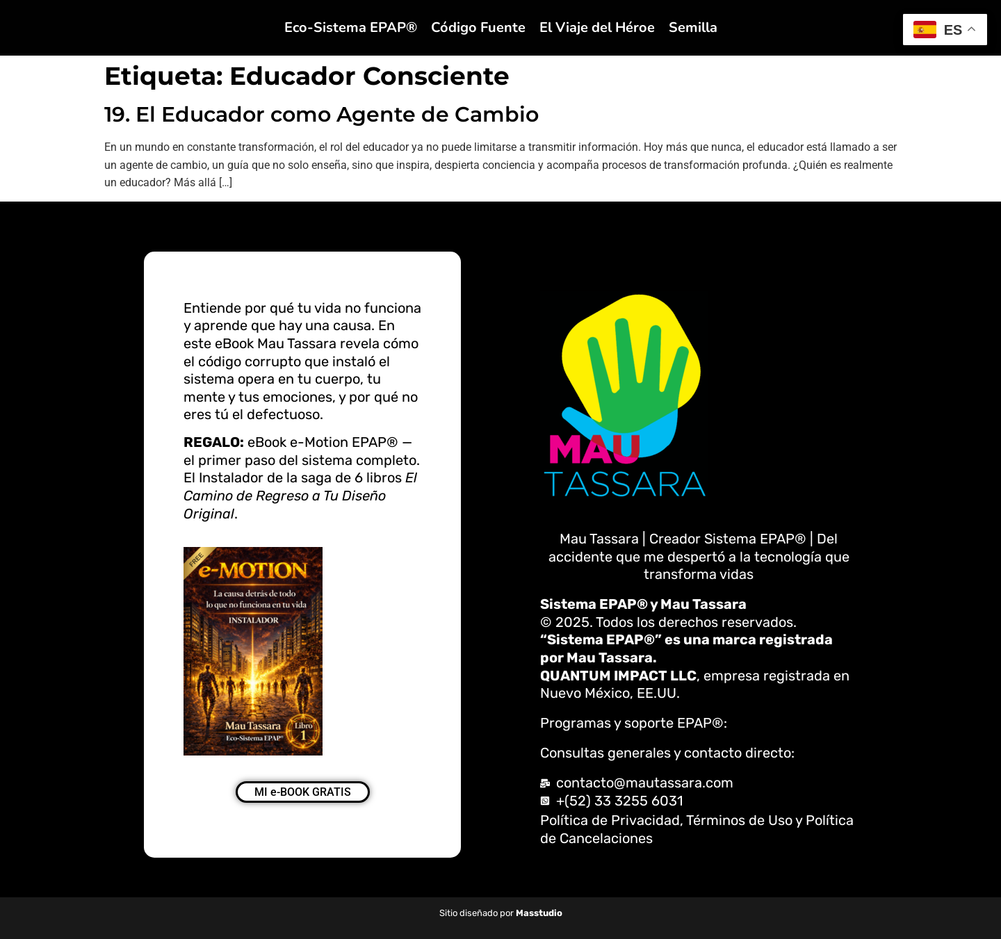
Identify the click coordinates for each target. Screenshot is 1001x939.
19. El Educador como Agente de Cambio (321, 114)
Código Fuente (478, 27)
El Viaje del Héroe (597, 27)
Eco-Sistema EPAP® (350, 27)
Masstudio (539, 913)
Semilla (693, 27)
